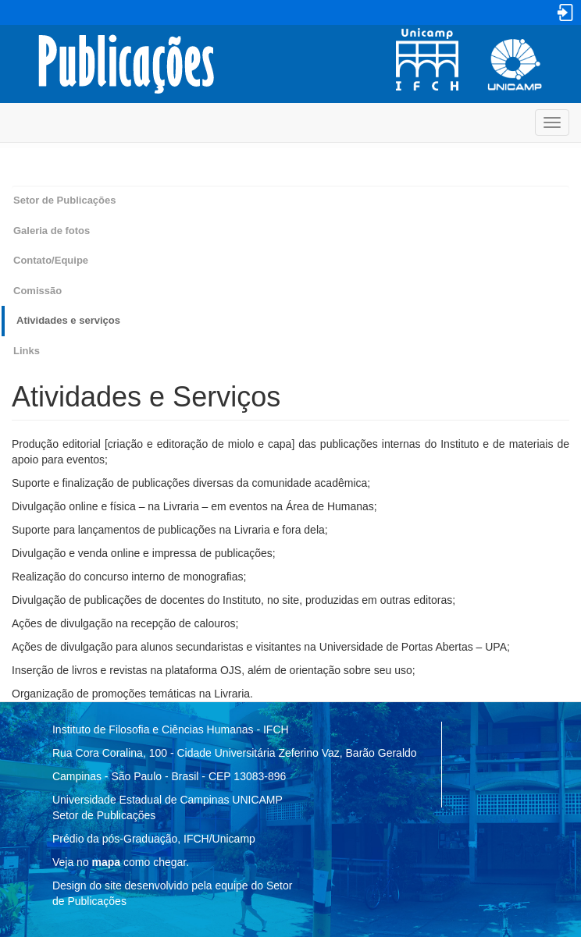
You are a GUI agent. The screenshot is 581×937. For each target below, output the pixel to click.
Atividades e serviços (68, 320)
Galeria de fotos (51, 230)
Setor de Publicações (64, 200)
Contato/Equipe (50, 260)
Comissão (37, 290)
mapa (106, 862)
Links (26, 351)
